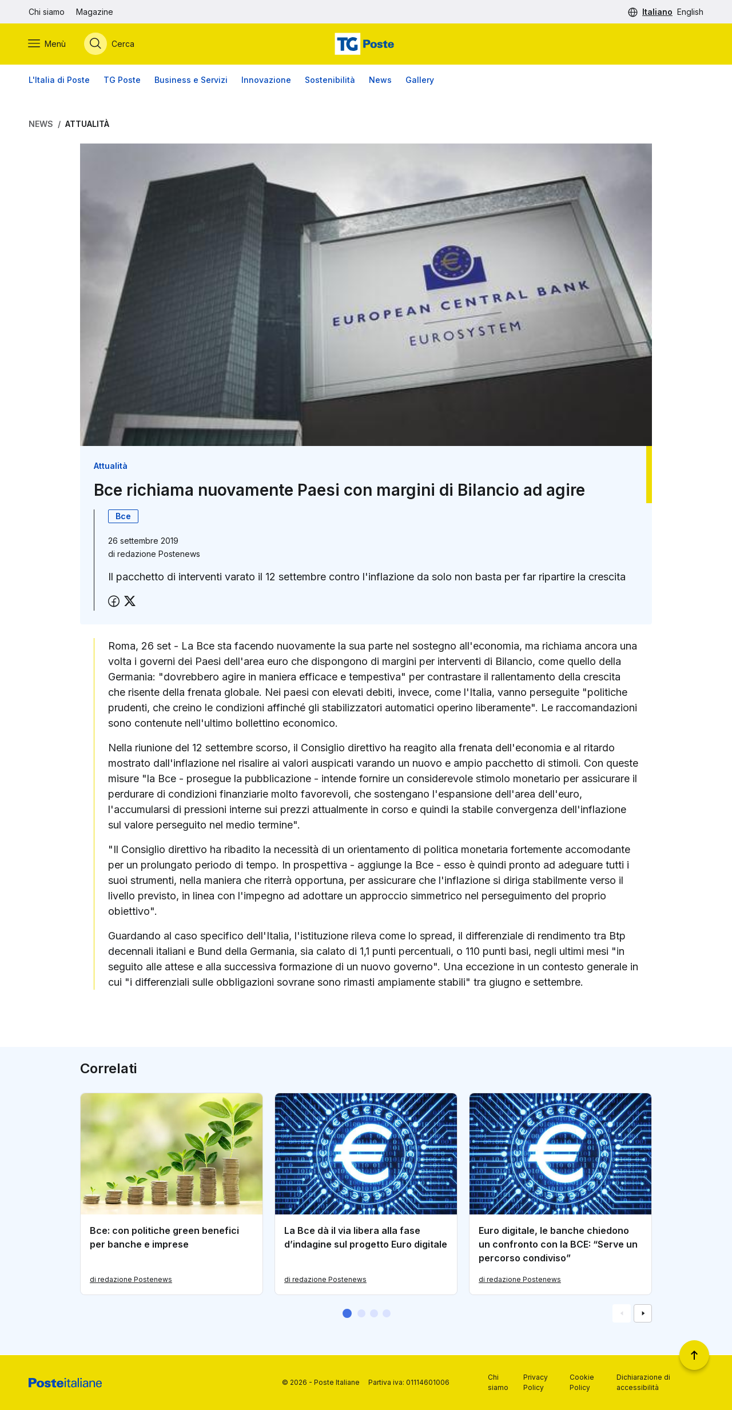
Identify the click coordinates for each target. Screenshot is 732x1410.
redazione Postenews (158, 554)
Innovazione (266, 80)
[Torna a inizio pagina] (694, 1355)
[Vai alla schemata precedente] (621, 1314)
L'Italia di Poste (59, 80)
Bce (123, 516)
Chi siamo (47, 12)
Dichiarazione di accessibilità (643, 1382)
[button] (347, 1314)
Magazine (94, 12)
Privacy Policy (535, 1382)
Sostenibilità (330, 80)
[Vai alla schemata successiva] (643, 1314)
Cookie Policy (582, 1382)
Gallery (419, 80)
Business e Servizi (191, 80)
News (380, 80)
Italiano (657, 12)
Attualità (87, 124)
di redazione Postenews (131, 1280)
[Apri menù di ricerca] (110, 44)
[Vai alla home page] (366, 44)
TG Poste (122, 80)
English (690, 12)
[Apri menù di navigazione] (47, 44)
